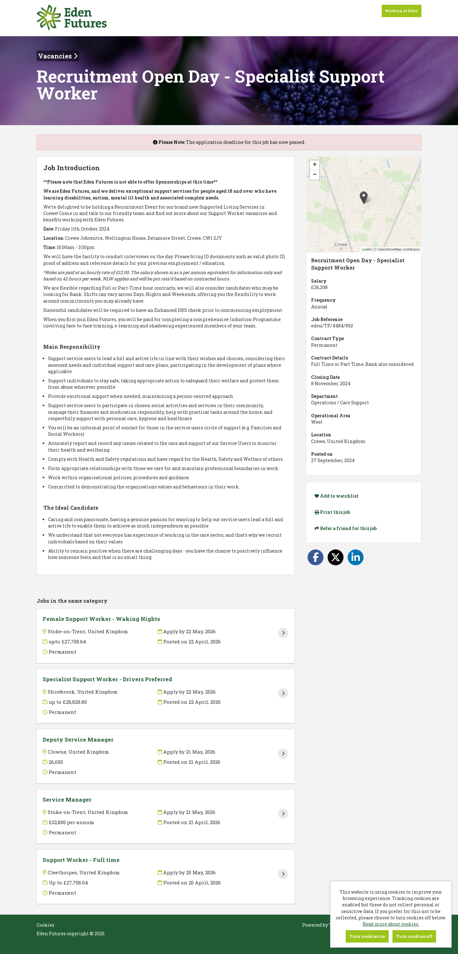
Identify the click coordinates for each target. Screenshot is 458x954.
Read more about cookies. (391, 924)
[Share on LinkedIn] (356, 557)
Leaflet (367, 249)
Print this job (332, 512)
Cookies (45, 925)
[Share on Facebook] (315, 557)
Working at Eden (401, 10)
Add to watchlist (336, 496)
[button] (364, 197)
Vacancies (58, 56)
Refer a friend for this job (346, 528)
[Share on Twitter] (336, 557)
